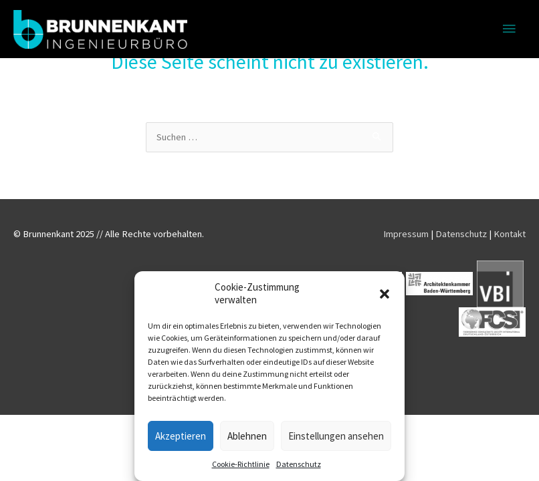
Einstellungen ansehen (336, 436)
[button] (384, 294)
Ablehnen (247, 436)
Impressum (406, 234)
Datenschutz (298, 464)
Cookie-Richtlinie (241, 464)
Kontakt (510, 234)
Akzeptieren (180, 436)
